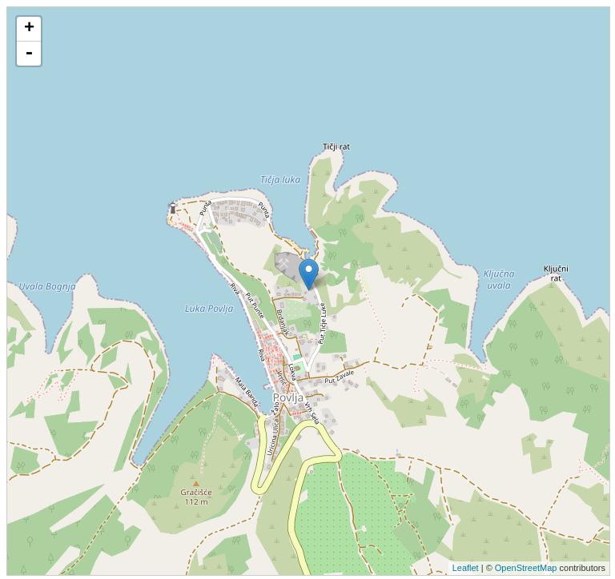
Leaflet (465, 568)
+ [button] (29, 29)
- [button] (28, 54)
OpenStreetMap (526, 568)
